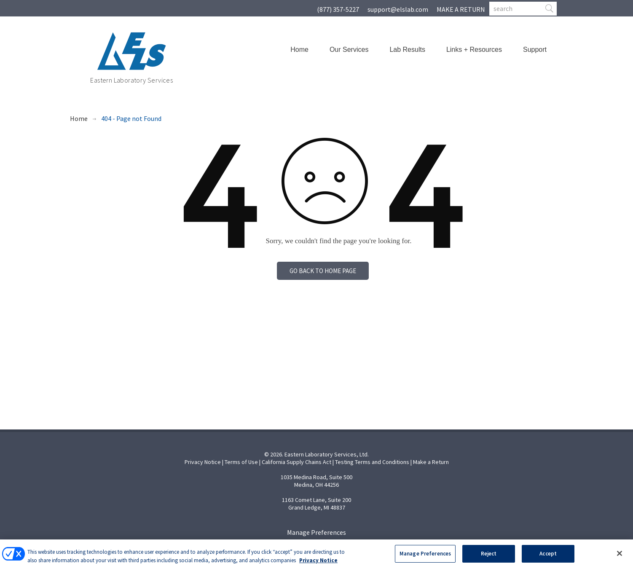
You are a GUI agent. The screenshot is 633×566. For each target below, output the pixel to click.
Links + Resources (474, 49)
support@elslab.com (397, 9)
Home (299, 49)
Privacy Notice (203, 462)
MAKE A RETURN (461, 9)
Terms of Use (241, 462)
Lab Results (407, 49)
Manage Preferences (316, 532)
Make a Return (431, 462)
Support (535, 49)
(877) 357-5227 (338, 9)
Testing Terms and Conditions (372, 462)
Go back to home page (323, 271)
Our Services (349, 49)
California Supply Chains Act (296, 462)
